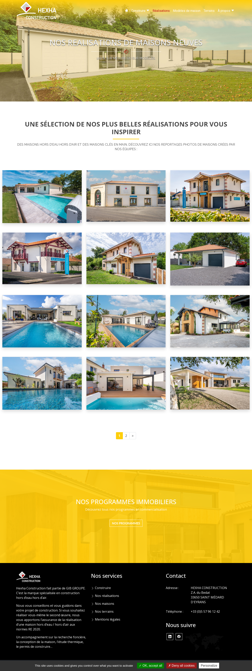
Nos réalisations (105, 596)
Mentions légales (105, 619)
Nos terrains (102, 611)
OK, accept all (150, 665)
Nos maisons (102, 603)
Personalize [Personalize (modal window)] (209, 665)
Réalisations (161, 11)
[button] (170, 636)
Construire (101, 588)
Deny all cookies (181, 665)
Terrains (209, 11)
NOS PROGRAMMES (126, 523)
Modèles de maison (186, 11)
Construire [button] (140, 11)
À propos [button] (226, 11)
